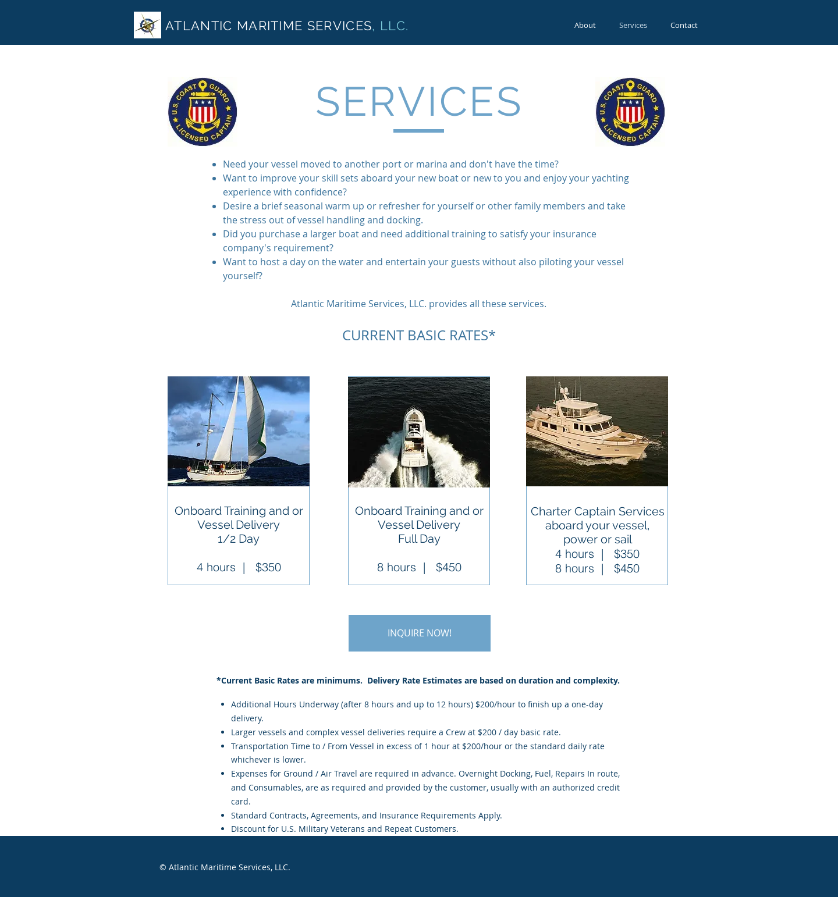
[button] (420, 633)
